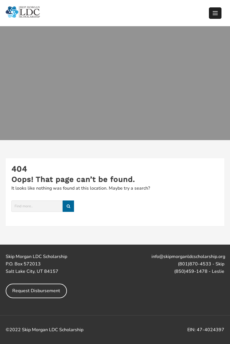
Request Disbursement (36, 291)
